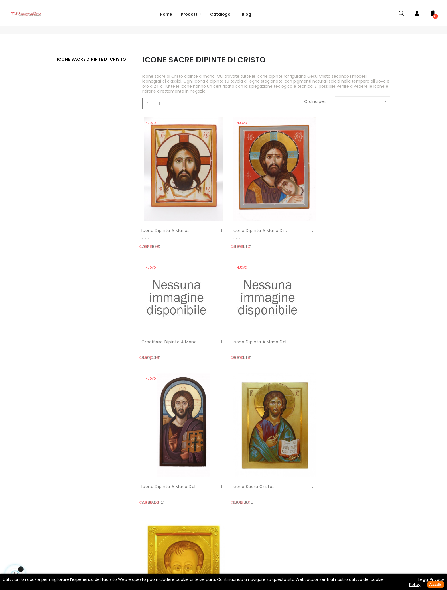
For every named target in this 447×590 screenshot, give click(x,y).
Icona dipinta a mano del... (351, 214)
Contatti (40, 441)
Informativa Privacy (195, 546)
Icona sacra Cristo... (227, 327)
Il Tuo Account (41, 452)
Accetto (435, 584)
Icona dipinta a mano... (158, 212)
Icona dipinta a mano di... (222, 212)
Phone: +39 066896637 (140, 546)
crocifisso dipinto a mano (292, 214)
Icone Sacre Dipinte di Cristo (91, 73)
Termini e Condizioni (247, 546)
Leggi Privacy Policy (426, 582)
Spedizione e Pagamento (305, 546)
